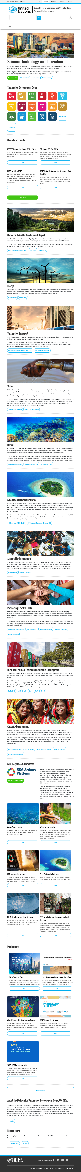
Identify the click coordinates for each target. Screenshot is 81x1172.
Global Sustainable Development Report (17, 250)
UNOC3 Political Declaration (31, 464)
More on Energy (23, 298)
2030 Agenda (11, 127)
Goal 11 (36, 691)
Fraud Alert (49, 1168)
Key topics (25, 1143)
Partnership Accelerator (46, 629)
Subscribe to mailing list (25, 572)
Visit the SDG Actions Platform (15, 781)
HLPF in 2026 (11, 691)
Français (53, 1)
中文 (39, 1)
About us (12, 1121)
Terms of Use (70, 1168)
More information (12, 572)
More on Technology (47, 78)
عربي (33, 1)
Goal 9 (30, 691)
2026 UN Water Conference (15, 409)
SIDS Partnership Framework (35, 523)
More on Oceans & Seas (46, 464)
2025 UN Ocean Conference (15, 464)
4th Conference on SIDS (14, 523)
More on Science (36, 78)
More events (23, 198)
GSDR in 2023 (42, 250)
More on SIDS (47, 523)
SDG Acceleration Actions (61, 629)
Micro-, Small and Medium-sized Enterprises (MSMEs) (21, 749)
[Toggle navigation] (10, 27)
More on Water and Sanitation (31, 409)
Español (70, 1)
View (23, 162)
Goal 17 (43, 691)
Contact (32, 1168)
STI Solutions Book (24, 78)
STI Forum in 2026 (12, 78)
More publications (40, 1091)
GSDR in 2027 (33, 250)
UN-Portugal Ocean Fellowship (44, 749)
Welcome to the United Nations (16, 1)
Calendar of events (14, 1143)
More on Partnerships (13, 634)
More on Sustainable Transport (42, 351)
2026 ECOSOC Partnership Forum (16, 629)
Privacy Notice (59, 1168)
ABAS (23, 523)
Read (24, 989)
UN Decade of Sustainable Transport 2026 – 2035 (20, 351)
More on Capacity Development (15, 754)
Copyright (40, 1168)
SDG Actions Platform (32, 629)
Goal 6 (19, 691)
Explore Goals (62, 116)
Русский (62, 1)
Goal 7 (25, 691)
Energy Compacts (12, 298)
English (46, 1)
